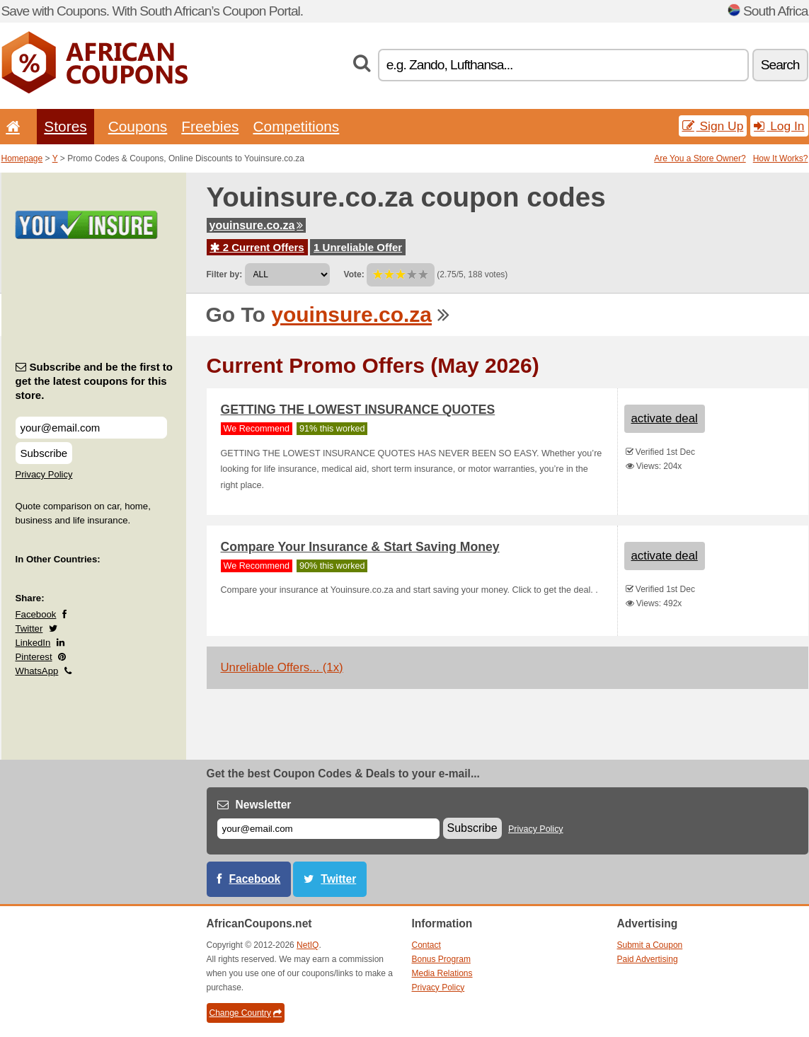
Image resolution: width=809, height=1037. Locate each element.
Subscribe (44, 453)
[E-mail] (328, 828)
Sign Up (713, 126)
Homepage (22, 158)
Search (780, 64)
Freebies (210, 126)
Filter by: (225, 274)
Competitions (296, 126)
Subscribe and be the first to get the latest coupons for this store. (94, 381)
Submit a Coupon (650, 945)
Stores (65, 126)
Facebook (36, 614)
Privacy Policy (44, 474)
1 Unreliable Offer (358, 247)
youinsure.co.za (257, 225)
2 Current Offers (257, 247)
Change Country (246, 1013)
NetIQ (308, 945)
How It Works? (780, 158)
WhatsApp (37, 671)
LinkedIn (33, 642)
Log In (779, 126)
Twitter (29, 628)
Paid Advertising (647, 959)
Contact (426, 945)
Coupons (138, 126)
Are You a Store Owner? (699, 158)
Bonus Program (441, 959)
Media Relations (442, 973)
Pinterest (34, 656)
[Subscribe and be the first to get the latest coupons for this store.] (91, 428)
